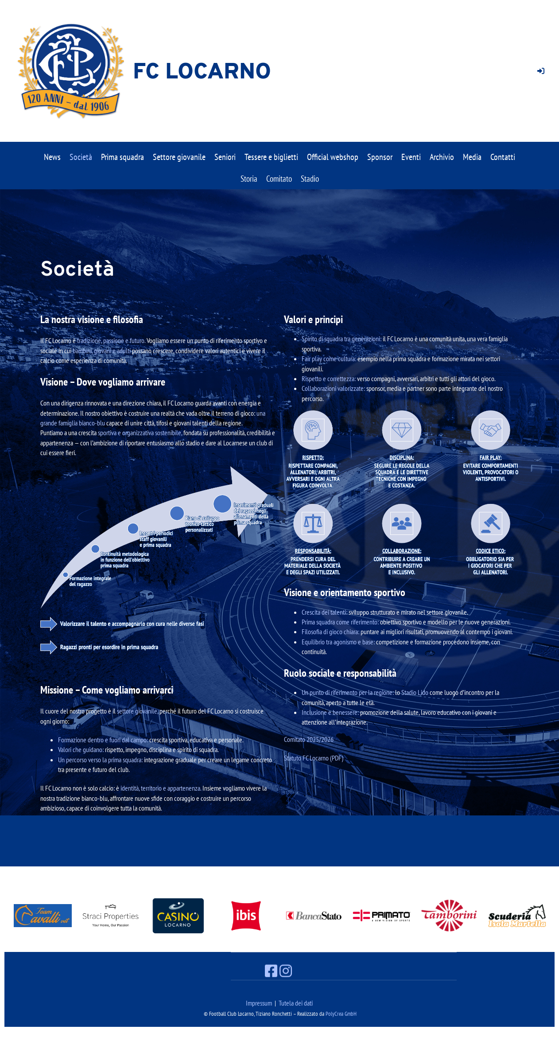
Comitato (279, 178)
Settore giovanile (179, 157)
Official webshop (332, 157)
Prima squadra (122, 157)
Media (472, 157)
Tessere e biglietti (271, 157)
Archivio (442, 157)
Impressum (259, 1002)
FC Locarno (202, 73)
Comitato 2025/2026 (309, 739)
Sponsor (379, 157)
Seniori (225, 157)
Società (81, 157)
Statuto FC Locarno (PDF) (313, 757)
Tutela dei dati (296, 1002)
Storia (249, 178)
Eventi (411, 157)
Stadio (310, 178)
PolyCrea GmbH (341, 1014)
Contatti (502, 157)
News (52, 157)
